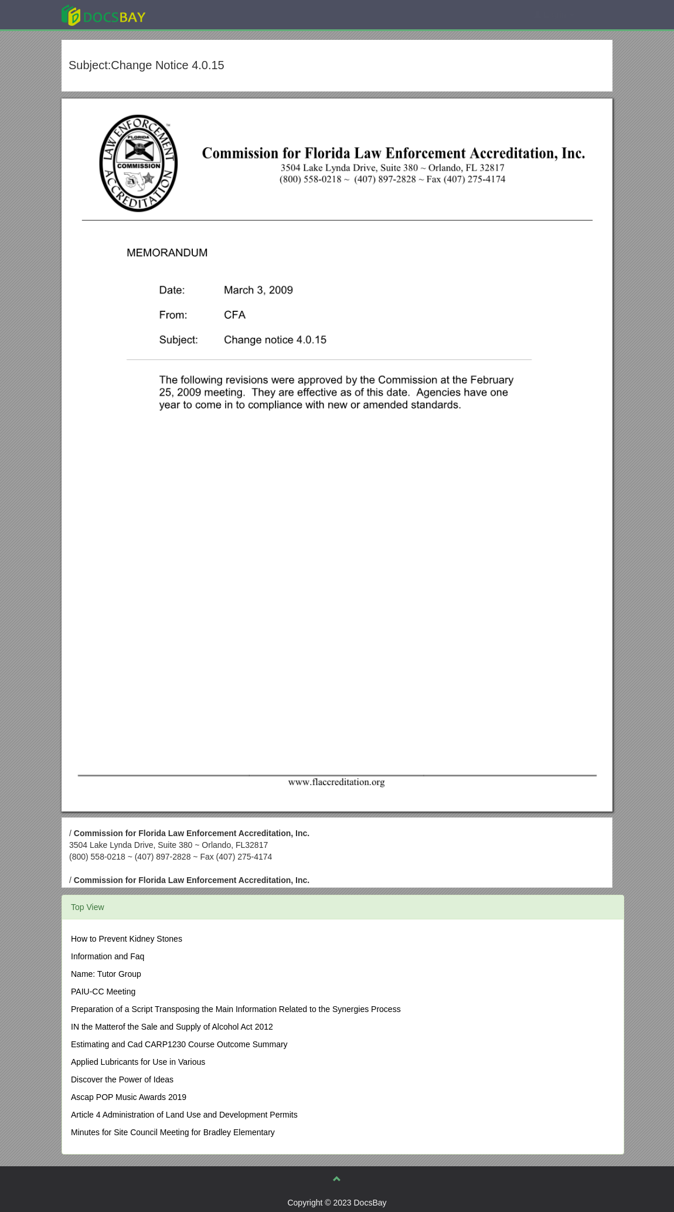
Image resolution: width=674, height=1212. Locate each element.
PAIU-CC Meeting (103, 991)
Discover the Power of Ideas (122, 1079)
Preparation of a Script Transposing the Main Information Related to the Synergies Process (236, 1009)
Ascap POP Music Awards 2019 (128, 1097)
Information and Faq (107, 956)
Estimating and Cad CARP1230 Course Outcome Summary (179, 1044)
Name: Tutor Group (106, 974)
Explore (191, 14)
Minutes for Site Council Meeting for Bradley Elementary (173, 1132)
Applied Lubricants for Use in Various (138, 1062)
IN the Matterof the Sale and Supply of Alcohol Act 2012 (172, 1026)
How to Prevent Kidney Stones (126, 938)
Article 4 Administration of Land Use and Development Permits (184, 1114)
